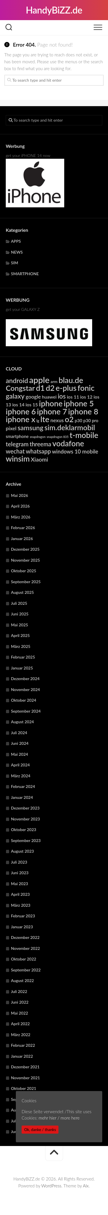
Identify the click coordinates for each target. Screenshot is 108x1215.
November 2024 (25, 689)
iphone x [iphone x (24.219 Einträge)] (20, 419)
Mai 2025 (19, 624)
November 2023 (25, 818)
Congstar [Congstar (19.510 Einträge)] (20, 388)
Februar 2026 (23, 527)
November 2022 (25, 948)
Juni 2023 (20, 872)
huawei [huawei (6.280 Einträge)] (49, 396)
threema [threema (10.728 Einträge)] (40, 444)
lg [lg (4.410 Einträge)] (37, 420)
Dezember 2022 (25, 937)
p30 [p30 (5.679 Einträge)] (78, 420)
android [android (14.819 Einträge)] (17, 380)
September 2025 (26, 581)
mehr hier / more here (59, 1117)
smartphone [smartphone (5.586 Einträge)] (17, 436)
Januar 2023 (22, 926)
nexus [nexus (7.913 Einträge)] (57, 420)
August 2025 (22, 592)
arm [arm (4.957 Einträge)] (54, 381)
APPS (16, 241)
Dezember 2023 (25, 807)
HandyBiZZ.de (54, 10)
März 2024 (20, 775)
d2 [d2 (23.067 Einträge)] (50, 388)
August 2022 (22, 980)
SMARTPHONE (25, 273)
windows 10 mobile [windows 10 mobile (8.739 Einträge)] (75, 451)
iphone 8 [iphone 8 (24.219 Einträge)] (83, 411)
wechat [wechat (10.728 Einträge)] (15, 451)
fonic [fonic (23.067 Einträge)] (85, 388)
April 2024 (20, 764)
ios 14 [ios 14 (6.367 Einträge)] (18, 404)
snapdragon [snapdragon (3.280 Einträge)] (38, 437)
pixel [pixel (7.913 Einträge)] (11, 428)
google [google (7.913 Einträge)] (33, 396)
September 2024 (26, 711)
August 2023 (22, 851)
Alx (86, 1185)
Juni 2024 (20, 743)
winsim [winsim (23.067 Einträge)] (18, 458)
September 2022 (26, 969)
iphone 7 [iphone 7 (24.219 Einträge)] (52, 411)
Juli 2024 (19, 732)
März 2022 (20, 1034)
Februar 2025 (23, 657)
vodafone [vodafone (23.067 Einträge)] (68, 443)
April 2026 (20, 506)
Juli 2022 (19, 991)
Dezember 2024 (25, 678)
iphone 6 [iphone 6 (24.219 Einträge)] (21, 411)
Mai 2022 (19, 1013)
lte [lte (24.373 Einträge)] (44, 419)
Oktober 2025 (23, 570)
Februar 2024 (23, 786)
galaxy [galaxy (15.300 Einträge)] (15, 396)
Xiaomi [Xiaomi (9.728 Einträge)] (39, 459)
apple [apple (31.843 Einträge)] (39, 380)
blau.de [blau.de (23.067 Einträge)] (70, 380)
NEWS (17, 252)
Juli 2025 (19, 603)
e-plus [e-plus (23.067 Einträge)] (66, 388)
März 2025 (20, 646)
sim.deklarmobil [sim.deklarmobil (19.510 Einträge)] (69, 427)
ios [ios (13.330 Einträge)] (62, 396)
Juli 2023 (19, 862)
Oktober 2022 (23, 958)
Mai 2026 (19, 495)
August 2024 (22, 721)
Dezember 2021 (25, 1066)
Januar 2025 (22, 667)
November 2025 (25, 560)
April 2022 (20, 1023)
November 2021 (25, 1077)
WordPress (51, 1185)
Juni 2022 (20, 1002)
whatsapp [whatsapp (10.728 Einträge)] (38, 451)
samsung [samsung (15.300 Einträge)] (30, 428)
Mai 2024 (19, 754)
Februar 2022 (23, 1045)
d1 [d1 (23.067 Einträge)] (40, 388)
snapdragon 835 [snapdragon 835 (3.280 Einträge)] (58, 437)
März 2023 (20, 905)
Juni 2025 (20, 613)
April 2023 (20, 894)
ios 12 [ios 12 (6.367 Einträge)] (86, 396)
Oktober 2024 (23, 700)
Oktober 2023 (23, 829)
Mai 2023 (19, 883)
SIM (14, 262)
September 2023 (26, 840)
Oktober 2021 (23, 1088)
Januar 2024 (22, 797)
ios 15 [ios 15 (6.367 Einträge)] (32, 404)
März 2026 (20, 516)
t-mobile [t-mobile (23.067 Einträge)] (84, 435)
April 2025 (20, 635)
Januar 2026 (22, 538)
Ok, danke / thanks (40, 1129)
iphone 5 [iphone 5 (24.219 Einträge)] (79, 403)
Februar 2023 (23, 915)
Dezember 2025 (25, 549)
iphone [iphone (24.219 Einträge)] (50, 403)
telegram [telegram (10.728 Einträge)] (17, 444)
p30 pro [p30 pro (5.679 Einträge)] (90, 420)
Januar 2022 (22, 1056)
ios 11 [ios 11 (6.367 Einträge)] (73, 396)
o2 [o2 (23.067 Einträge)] (69, 419)
